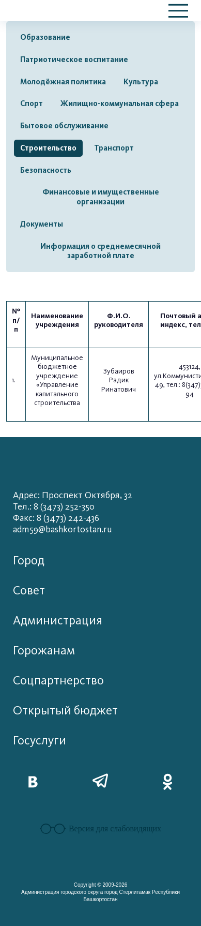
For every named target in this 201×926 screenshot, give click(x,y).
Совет (29, 591)
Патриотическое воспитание (74, 59)
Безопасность (45, 170)
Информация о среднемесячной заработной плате (100, 251)
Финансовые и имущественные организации (100, 196)
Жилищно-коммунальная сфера (119, 103)
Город (28, 560)
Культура (140, 81)
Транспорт (114, 148)
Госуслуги (39, 741)
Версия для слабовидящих (100, 829)
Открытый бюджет (65, 711)
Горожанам (44, 651)
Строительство (48, 148)
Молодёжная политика (63, 81)
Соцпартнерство (58, 681)
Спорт (31, 103)
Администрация (57, 621)
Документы (41, 224)
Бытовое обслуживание (64, 125)
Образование (45, 37)
